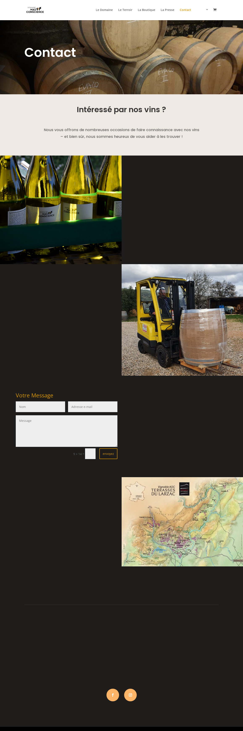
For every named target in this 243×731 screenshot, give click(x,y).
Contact (185, 10)
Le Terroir (125, 10)
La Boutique (146, 10)
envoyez (108, 454)
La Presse (167, 10)
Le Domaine (104, 10)
